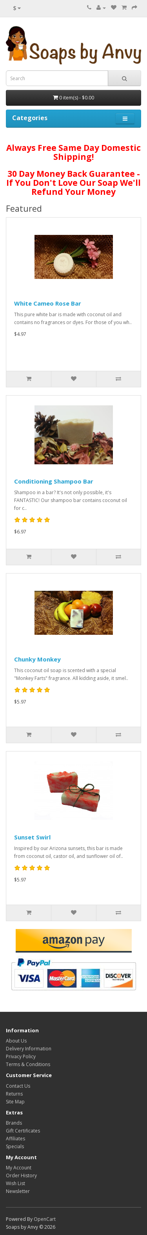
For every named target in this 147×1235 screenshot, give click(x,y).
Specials (15, 1146)
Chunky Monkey (37, 659)
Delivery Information (28, 1048)
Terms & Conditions (28, 1064)
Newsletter (18, 1191)
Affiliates (15, 1138)
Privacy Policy (21, 1056)
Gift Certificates (23, 1130)
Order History (21, 1175)
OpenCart (45, 1219)
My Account (18, 1167)
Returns (14, 1093)
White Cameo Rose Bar (47, 303)
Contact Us (18, 1086)
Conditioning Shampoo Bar (53, 481)
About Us (16, 1040)
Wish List (15, 1183)
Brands (14, 1123)
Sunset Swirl (32, 837)
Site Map (15, 1101)
